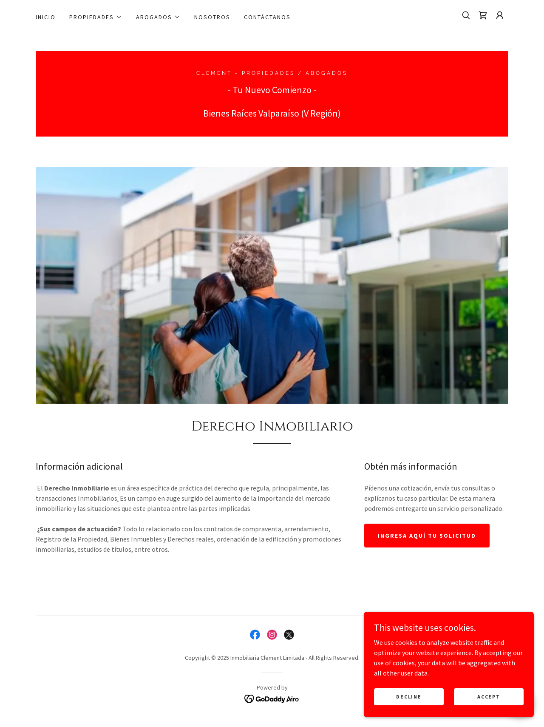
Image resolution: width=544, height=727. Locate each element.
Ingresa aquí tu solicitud (427, 535)
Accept (488, 696)
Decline (408, 696)
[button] (95, 17)
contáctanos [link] (267, 17)
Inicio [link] (46, 17)
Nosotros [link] (212, 17)
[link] (482, 15)
